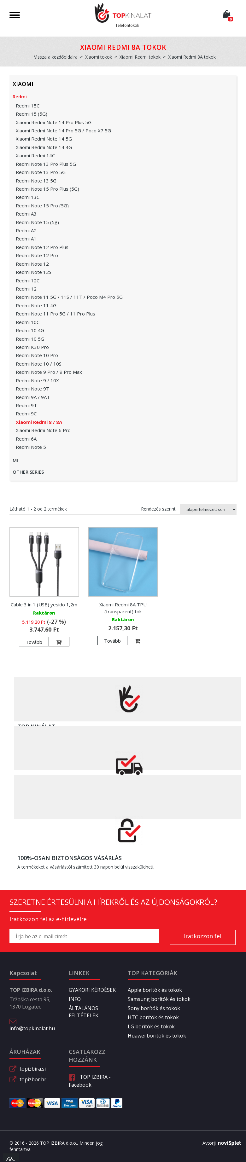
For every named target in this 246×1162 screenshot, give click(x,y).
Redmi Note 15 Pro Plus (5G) (47, 189)
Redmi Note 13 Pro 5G (41, 172)
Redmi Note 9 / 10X (37, 380)
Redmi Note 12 (32, 264)
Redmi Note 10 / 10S (39, 364)
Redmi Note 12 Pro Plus (42, 247)
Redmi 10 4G (30, 330)
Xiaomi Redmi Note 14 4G (44, 147)
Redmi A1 (26, 238)
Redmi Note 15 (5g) (37, 222)
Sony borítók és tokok (154, 1008)
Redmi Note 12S (33, 272)
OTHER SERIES (28, 472)
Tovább (34, 642)
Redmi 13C (27, 197)
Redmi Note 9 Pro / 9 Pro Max (49, 372)
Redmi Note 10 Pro (37, 355)
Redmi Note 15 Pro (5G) (42, 205)
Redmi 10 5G (30, 339)
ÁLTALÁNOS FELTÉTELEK (83, 1012)
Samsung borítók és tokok (159, 999)
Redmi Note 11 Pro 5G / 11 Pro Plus (55, 313)
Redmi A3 (26, 214)
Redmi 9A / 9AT (33, 397)
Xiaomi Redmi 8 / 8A (39, 422)
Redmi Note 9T (32, 388)
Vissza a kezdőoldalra (56, 57)
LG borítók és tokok (151, 1026)
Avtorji (219, 1143)
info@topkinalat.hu (32, 1028)
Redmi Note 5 (31, 447)
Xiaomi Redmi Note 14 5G (44, 139)
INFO (75, 999)
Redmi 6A (26, 439)
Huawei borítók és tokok (157, 1035)
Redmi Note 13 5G (36, 180)
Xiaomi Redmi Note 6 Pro (43, 430)
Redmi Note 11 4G (36, 305)
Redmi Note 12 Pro (37, 255)
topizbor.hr (33, 1079)
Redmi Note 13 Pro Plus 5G (46, 164)
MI (15, 460)
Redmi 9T (26, 405)
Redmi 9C (26, 413)
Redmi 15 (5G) (31, 114)
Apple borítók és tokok (155, 989)
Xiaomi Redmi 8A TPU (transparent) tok (123, 607)
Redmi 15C (27, 105)
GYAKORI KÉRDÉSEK (92, 989)
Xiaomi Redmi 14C (35, 155)
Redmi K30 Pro (32, 347)
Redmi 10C (27, 322)
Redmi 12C (27, 280)
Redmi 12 (26, 289)
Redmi (20, 96)
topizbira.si (33, 1068)
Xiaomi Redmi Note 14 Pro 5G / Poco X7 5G (63, 130)
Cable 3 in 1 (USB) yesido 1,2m (44, 604)
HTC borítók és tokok (153, 1017)
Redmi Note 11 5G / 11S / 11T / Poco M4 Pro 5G (69, 297)
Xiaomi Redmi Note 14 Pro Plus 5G (53, 122)
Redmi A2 (26, 230)
